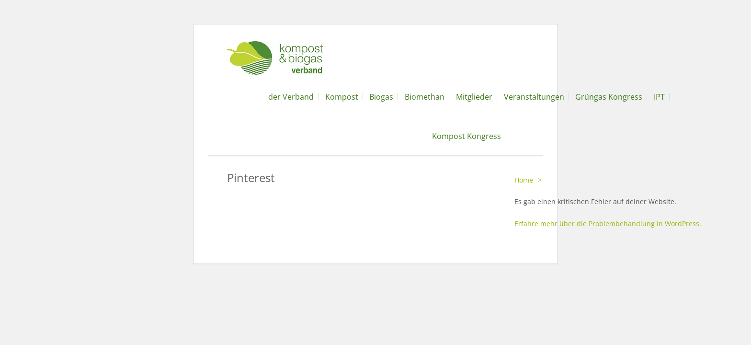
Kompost (341, 97)
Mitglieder (474, 97)
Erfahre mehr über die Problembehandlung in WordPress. (607, 223)
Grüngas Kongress (608, 97)
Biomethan (424, 97)
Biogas (381, 97)
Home (523, 179)
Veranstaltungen (534, 97)
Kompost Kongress (466, 136)
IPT (659, 97)
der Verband (291, 97)
